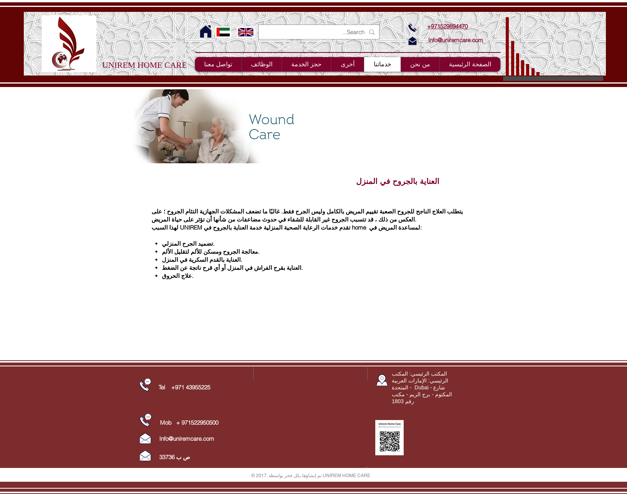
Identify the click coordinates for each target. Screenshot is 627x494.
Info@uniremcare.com (455, 40)
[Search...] (320, 32)
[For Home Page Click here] (205, 32)
